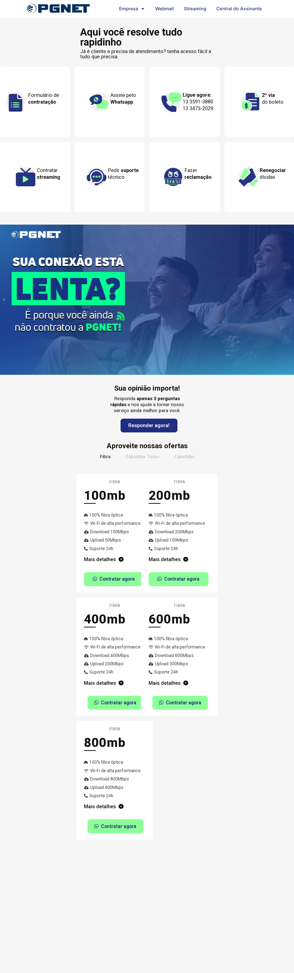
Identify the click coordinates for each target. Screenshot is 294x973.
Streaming (195, 8)
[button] (4, 299)
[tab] (105, 457)
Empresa (132, 9)
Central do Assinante (239, 8)
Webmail (164, 8)
